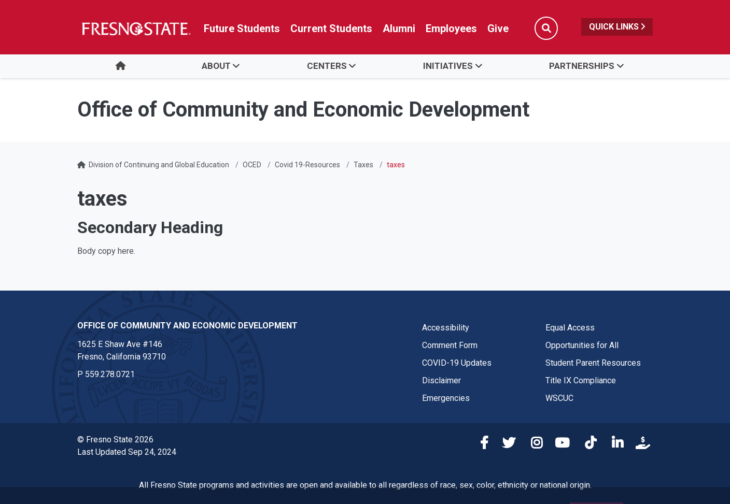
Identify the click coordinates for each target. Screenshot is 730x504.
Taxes (363, 165)
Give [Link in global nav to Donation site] (498, 28)
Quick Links (617, 27)
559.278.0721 (110, 374)
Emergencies (446, 398)
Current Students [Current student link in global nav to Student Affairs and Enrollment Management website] (331, 28)
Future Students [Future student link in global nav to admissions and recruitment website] (242, 28)
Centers (327, 66)
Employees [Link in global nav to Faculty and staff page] (451, 28)
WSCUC (559, 398)
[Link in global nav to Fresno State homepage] (135, 28)
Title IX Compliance (580, 380)
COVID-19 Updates (457, 363)
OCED (252, 165)
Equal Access (570, 328)
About (216, 66)
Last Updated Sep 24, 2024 (126, 452)
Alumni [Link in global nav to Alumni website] (399, 28)
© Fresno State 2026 (115, 439)
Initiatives (448, 66)
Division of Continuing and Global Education (159, 165)
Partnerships (581, 66)
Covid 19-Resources (307, 165)
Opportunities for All (582, 345)
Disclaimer (441, 380)
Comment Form (450, 345)
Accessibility (445, 328)
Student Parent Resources (593, 363)
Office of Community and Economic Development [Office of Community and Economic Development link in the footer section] (187, 325)
